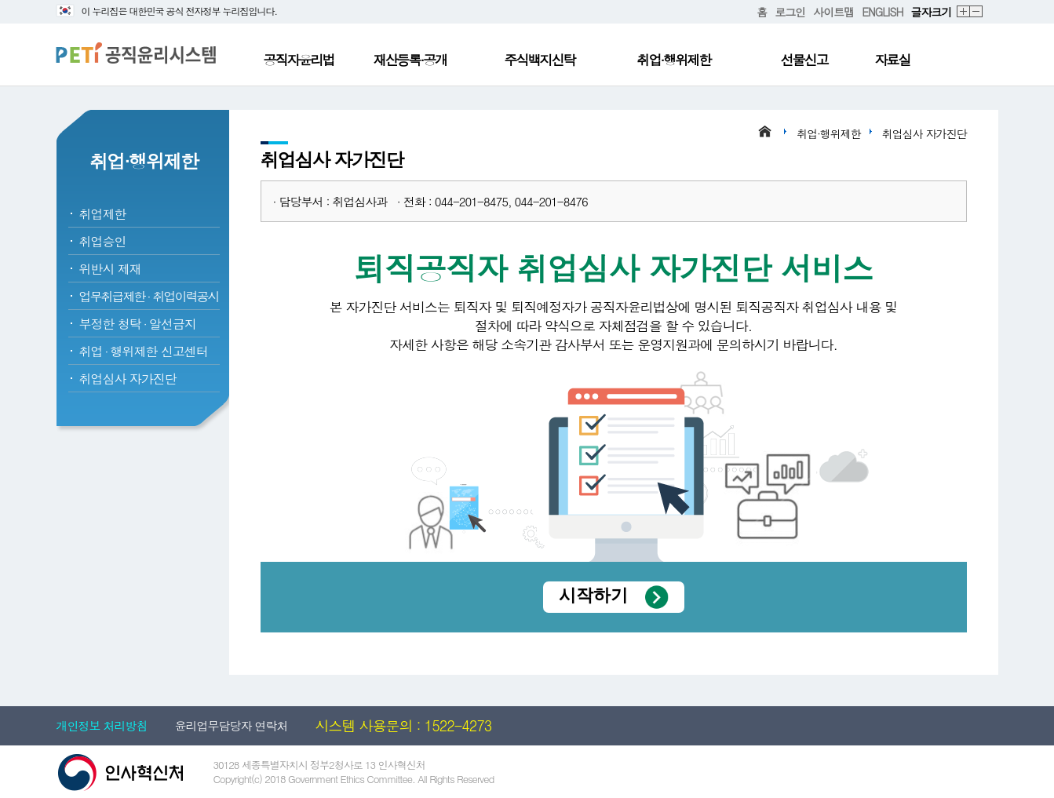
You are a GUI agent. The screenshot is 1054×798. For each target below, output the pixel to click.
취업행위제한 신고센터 (143, 351)
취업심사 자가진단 (128, 379)
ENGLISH (882, 12)
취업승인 (102, 241)
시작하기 (593, 595)
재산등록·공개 (410, 59)
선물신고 (804, 59)
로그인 (790, 12)
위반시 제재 (110, 269)
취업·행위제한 (674, 59)
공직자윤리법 (299, 59)
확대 (964, 12)
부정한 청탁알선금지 (137, 324)
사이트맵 (833, 12)
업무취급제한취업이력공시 (149, 296)
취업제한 (102, 214)
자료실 (892, 59)
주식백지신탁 (540, 59)
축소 (976, 12)
